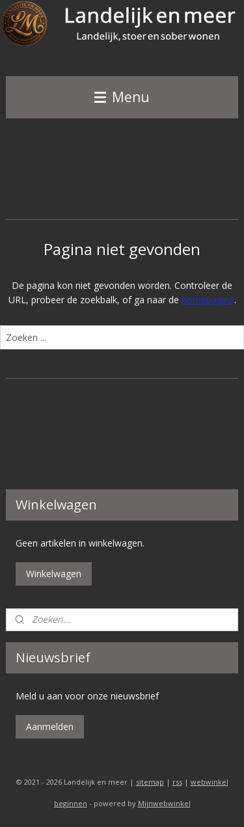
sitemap (150, 782)
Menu (122, 97)
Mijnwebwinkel (164, 803)
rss (177, 782)
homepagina (208, 299)
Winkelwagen (53, 573)
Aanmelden (50, 726)
